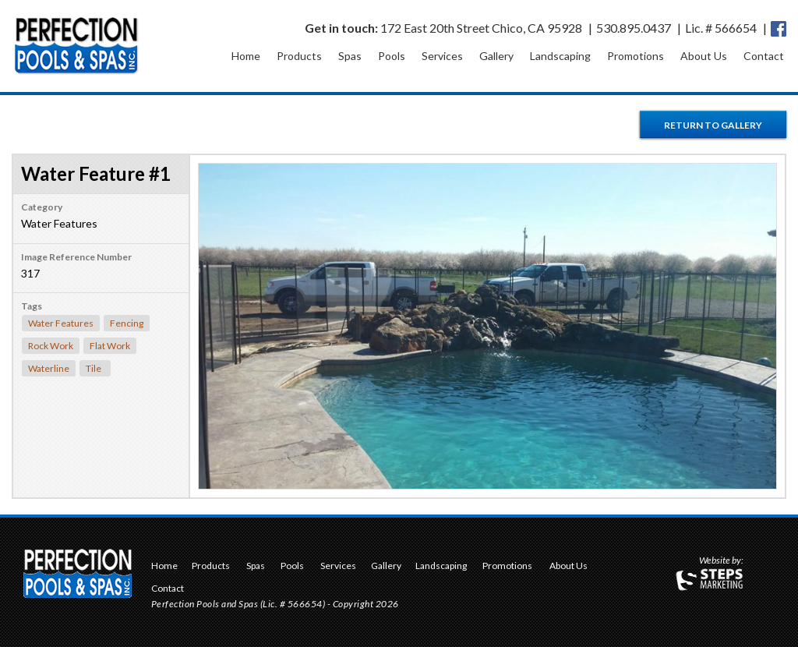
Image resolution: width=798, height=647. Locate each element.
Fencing (126, 323)
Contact (763, 55)
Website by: (721, 561)
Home (245, 55)
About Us (703, 55)
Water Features (61, 323)
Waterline (48, 368)
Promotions (635, 55)
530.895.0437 (633, 27)
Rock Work (50, 346)
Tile (93, 368)
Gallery (496, 55)
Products (299, 55)
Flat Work (110, 346)
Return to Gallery (713, 125)
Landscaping (560, 55)
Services (442, 55)
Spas (350, 55)
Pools (391, 55)
